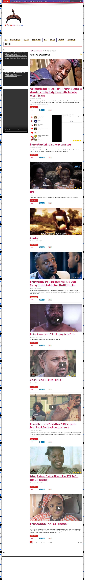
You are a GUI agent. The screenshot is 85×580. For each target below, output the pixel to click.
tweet (32, 110)
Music (46, 40)
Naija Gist (27, 40)
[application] (15, 59)
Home (5, 40)
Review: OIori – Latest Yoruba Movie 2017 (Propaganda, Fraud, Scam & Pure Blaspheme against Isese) (53, 425)
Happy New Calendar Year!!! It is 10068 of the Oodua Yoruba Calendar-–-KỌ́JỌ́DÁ (29, 1)
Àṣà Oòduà (61, 40)
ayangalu (33, 98)
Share (41, 110)
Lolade (32, 288)
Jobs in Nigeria (72, 40)
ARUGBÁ (34, 237)
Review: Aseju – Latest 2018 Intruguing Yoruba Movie (52, 334)
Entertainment (37, 40)
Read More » (34, 107)
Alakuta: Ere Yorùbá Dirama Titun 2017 (46, 379)
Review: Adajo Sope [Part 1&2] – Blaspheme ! (49, 523)
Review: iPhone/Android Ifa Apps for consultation (50, 144)
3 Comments (38, 288)
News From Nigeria (16, 40)
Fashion (53, 40)
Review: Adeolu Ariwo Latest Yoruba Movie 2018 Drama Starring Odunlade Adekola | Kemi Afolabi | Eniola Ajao (53, 283)
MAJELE (33, 192)
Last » (50, 542)
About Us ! (8, 44)
